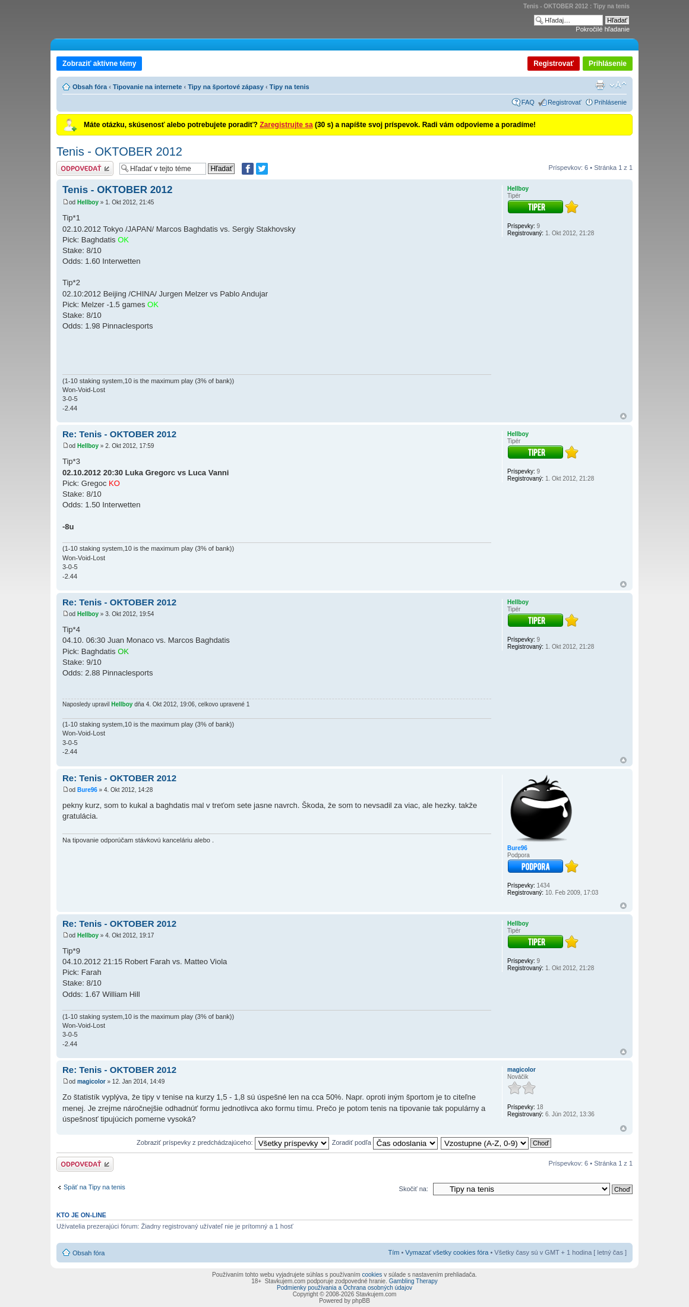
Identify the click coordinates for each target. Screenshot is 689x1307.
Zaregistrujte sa (286, 125)
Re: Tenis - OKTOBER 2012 (119, 434)
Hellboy (88, 202)
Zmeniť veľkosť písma (618, 85)
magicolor (91, 1081)
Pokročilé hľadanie (603, 29)
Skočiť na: (413, 1188)
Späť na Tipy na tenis (94, 1187)
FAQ (528, 102)
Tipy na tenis (289, 86)
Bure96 (87, 790)
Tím (393, 1252)
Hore (623, 416)
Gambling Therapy (413, 1281)
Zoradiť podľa (385, 1142)
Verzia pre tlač (599, 85)
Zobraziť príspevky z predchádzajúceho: (233, 1142)
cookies (372, 1274)
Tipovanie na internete (147, 86)
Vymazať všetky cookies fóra (446, 1252)
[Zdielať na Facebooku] (248, 169)
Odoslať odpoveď (84, 168)
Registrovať (553, 63)
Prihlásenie (608, 63)
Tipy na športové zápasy (226, 86)
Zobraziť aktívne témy (99, 63)
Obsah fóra (89, 86)
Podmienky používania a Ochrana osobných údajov (344, 1287)
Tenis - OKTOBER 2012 (119, 151)
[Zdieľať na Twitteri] (262, 169)
